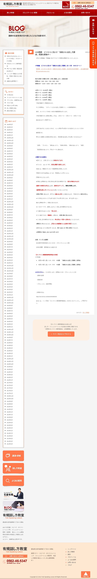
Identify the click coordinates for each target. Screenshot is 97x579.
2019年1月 (10, 356)
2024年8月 (10, 180)
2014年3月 (10, 444)
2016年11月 (10, 396)
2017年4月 (10, 385)
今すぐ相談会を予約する (62, 334)
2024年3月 (10, 193)
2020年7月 (10, 311)
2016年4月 (10, 406)
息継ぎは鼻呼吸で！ (12, 81)
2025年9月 (10, 145)
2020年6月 (10, 313)
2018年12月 (10, 358)
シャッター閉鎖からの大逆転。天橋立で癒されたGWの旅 (14, 76)
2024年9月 (10, 177)
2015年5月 (10, 420)
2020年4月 (10, 319)
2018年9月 (10, 366)
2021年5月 (10, 284)
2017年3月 (10, 388)
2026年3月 (10, 130)
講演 (69, 554)
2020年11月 (10, 300)
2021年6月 (10, 281)
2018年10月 (10, 364)
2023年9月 (10, 209)
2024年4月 (10, 191)
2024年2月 (10, 196)
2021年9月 (10, 273)
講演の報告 (10, 111)
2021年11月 (10, 268)
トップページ (72, 549)
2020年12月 (10, 297)
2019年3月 (10, 350)
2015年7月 (10, 414)
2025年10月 (10, 143)
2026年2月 (10, 132)
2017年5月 (10, 382)
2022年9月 (10, 241)
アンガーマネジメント (13, 97)
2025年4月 (10, 159)
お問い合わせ (72, 562)
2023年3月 (10, 225)
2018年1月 (10, 380)
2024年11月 (10, 172)
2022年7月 (10, 247)
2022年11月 (10, 236)
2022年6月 (10, 249)
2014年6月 (10, 436)
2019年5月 (10, 345)
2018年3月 (10, 374)
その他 (9, 95)
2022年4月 (10, 255)
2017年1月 (10, 393)
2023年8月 (10, 212)
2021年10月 (10, 271)
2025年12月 (10, 138)
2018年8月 (10, 369)
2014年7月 (10, 433)
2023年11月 (10, 204)
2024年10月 (10, 175)
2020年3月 (10, 321)
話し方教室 (86, 312)
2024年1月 (10, 199)
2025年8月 (10, 148)
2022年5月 (10, 252)
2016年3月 (10, 409)
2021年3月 (10, 289)
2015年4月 (10, 422)
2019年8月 (10, 337)
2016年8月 (10, 404)
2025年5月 (10, 156)
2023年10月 (10, 207)
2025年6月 (10, 153)
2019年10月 (10, 334)
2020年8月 (10, 308)
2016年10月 (10, 398)
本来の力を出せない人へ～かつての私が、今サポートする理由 (14, 59)
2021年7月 (10, 279)
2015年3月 (10, 425)
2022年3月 (10, 257)
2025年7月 (10, 151)
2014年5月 (10, 438)
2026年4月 (10, 127)
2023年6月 (10, 217)
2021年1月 (10, 295)
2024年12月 (10, 169)
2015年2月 (10, 428)
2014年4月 (10, 441)
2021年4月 (10, 287)
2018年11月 (10, 361)
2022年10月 (10, 239)
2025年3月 (10, 161)
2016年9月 (10, 401)
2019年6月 (10, 342)
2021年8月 (10, 276)
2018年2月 (10, 377)
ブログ (9, 103)
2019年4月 (10, 348)
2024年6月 (10, 185)
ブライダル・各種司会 (13, 100)
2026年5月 (10, 124)
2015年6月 (10, 417)
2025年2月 (10, 164)
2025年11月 (10, 140)
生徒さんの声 (10, 105)
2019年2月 (10, 353)
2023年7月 (10, 215)
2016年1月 (10, 412)
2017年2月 (10, 390)
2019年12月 (10, 329)
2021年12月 (10, 265)
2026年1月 (10, 135)
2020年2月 (10, 324)
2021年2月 (10, 292)
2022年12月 (10, 233)
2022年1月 (10, 263)
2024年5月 (10, 188)
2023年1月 (10, 231)
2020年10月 (10, 303)
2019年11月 (10, 332)
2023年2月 (10, 228)
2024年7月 (10, 183)
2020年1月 (10, 327)
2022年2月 (10, 260)
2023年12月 (10, 201)
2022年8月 (10, 244)
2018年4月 (10, 372)
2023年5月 (10, 220)
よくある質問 (72, 559)
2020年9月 (10, 305)
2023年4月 (10, 223)
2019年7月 (10, 340)
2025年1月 (10, 167)
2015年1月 (10, 430)
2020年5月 (10, 316)
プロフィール (72, 557)
